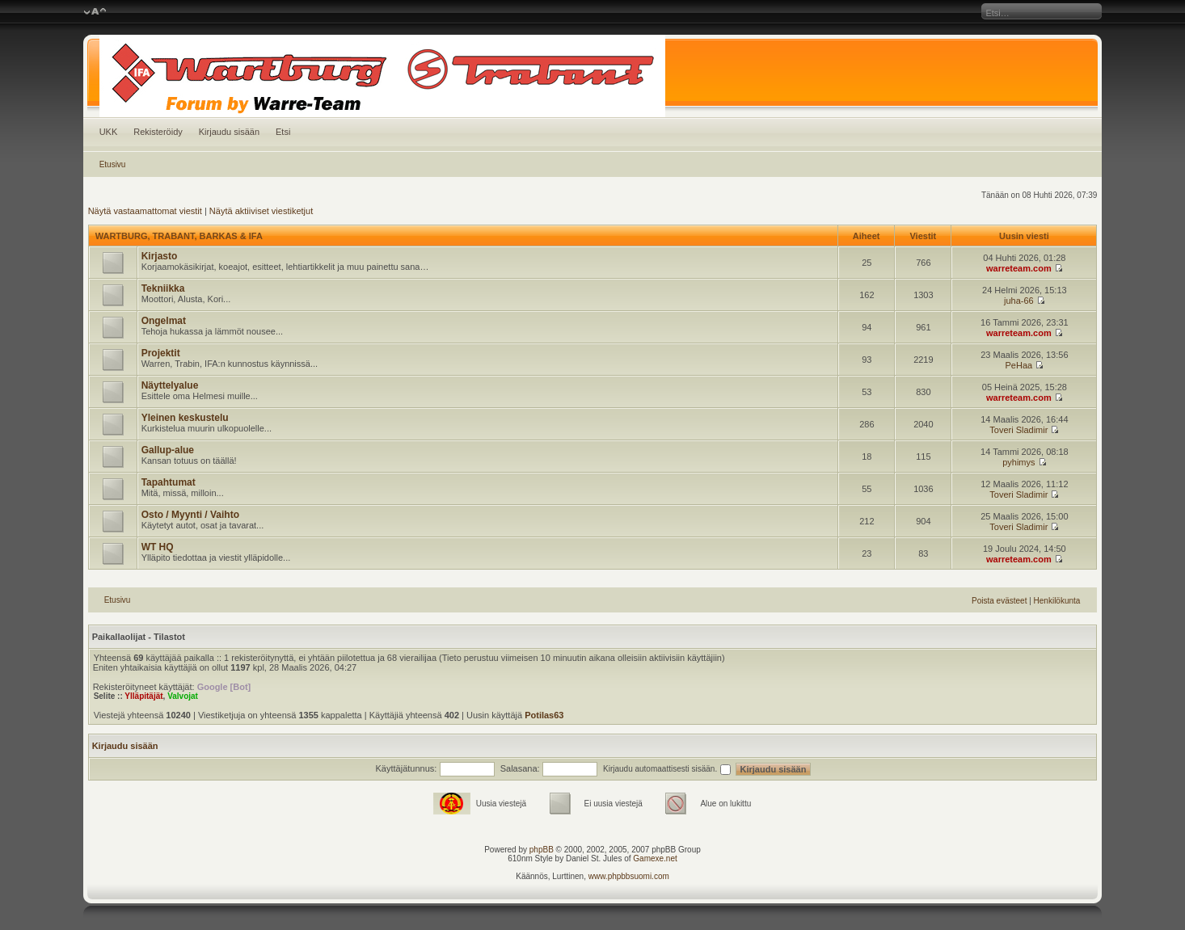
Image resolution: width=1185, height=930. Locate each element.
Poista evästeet (999, 600)
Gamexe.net (655, 858)
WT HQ (157, 547)
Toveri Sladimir (1018, 430)
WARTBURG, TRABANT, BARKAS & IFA (179, 236)
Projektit (160, 353)
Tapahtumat (168, 482)
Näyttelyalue (170, 385)
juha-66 (1019, 300)
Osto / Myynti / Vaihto (190, 514)
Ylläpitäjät (143, 696)
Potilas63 (544, 715)
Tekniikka (163, 288)
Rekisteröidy (158, 132)
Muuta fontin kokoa (95, 12)
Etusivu (112, 164)
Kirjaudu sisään (229, 132)
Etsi (283, 132)
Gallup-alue (167, 450)
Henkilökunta (1057, 600)
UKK (108, 132)
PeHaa (1019, 365)
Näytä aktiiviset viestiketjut (261, 211)
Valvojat (182, 696)
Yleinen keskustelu (185, 417)
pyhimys (1018, 462)
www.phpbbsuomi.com (628, 876)
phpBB (541, 849)
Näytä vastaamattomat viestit (145, 211)
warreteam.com (1019, 268)
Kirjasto (159, 256)
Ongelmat (163, 320)
